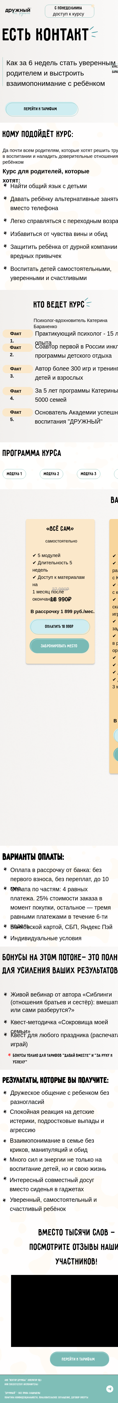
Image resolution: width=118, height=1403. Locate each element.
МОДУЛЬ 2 (51, 474)
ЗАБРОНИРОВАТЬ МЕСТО (59, 646)
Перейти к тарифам (40, 109)
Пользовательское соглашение (54, 1397)
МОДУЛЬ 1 (14, 474)
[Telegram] (109, 1388)
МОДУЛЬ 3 (89, 474)
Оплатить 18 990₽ (59, 626)
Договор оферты (79, 1397)
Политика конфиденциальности (21, 1397)
